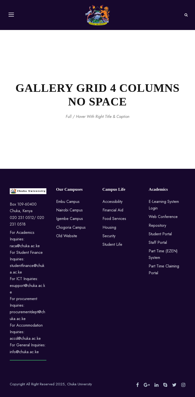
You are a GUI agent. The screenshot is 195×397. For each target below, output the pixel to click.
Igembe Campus (69, 218)
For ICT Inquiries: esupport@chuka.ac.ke (27, 285)
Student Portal (160, 234)
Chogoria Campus (71, 227)
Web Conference (163, 216)
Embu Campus (68, 201)
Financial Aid (113, 210)
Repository (157, 225)
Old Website (66, 236)
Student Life (112, 244)
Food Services (114, 218)
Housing (109, 227)
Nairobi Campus (69, 210)
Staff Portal (158, 242)
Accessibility (113, 201)
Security (109, 236)
